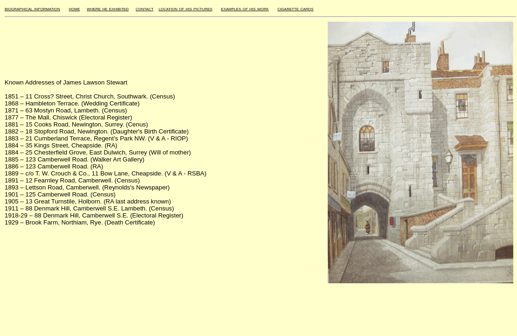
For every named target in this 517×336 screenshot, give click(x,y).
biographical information (32, 8)
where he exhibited (108, 8)
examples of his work (245, 8)
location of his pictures (185, 8)
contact (145, 8)
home (74, 8)
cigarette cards (296, 8)
